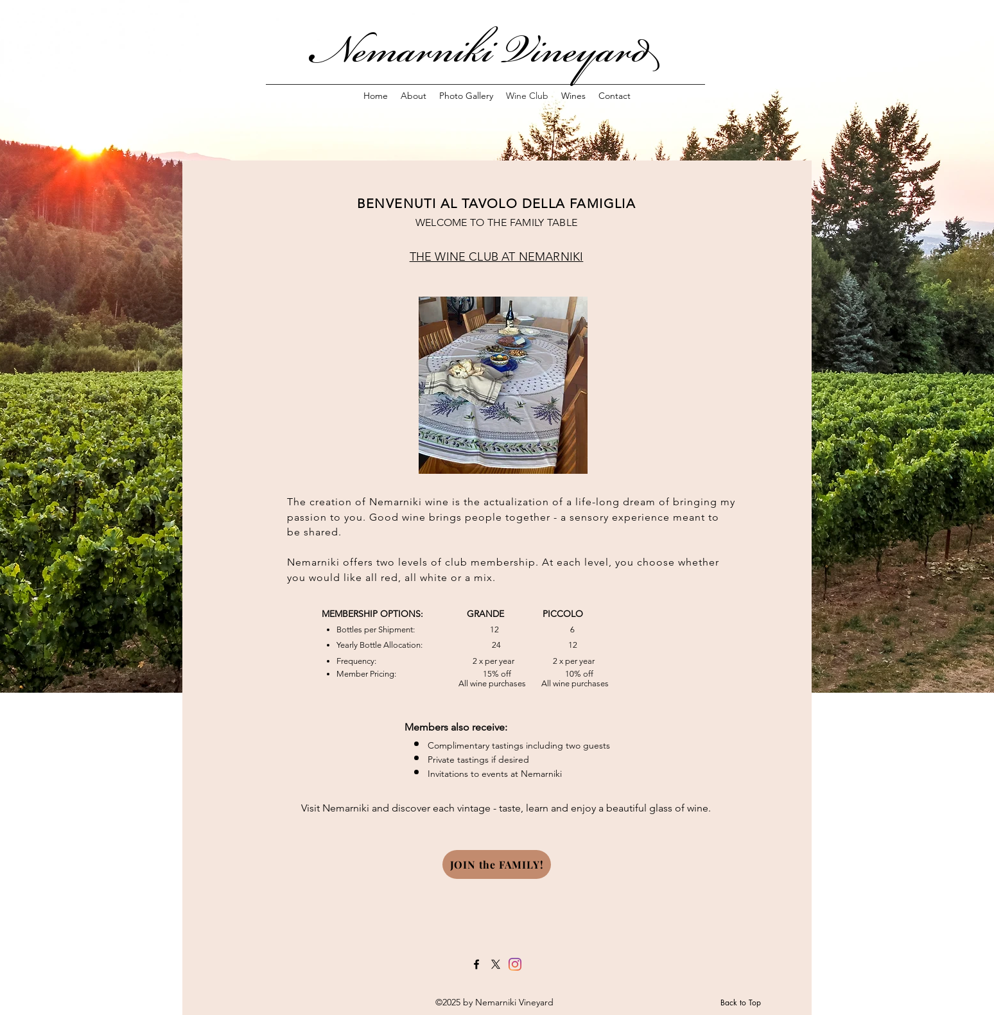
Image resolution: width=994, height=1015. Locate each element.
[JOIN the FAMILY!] (496, 864)
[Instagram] (515, 964)
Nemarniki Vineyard (492, 50)
